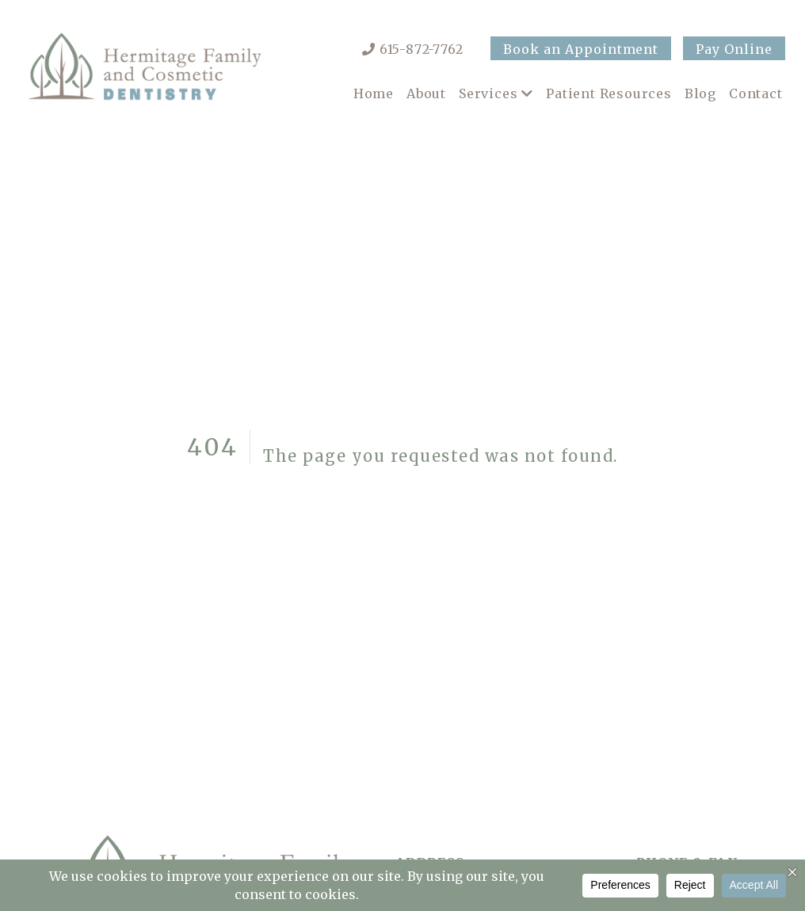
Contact (756, 93)
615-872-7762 (422, 49)
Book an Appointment (580, 49)
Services (488, 93)
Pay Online (734, 49)
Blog (700, 93)
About (426, 93)
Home (373, 93)
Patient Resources (609, 93)
